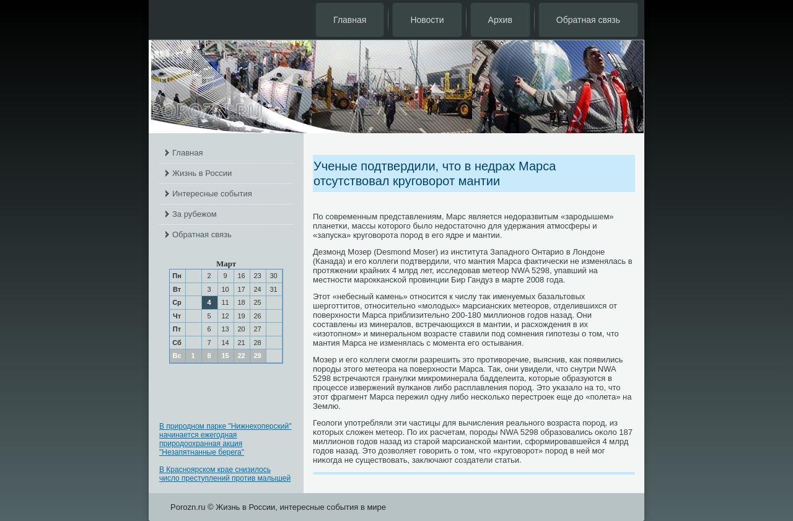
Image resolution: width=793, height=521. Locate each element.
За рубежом (194, 214)
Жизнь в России (202, 173)
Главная (349, 20)
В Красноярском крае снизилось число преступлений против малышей (225, 474)
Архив (500, 20)
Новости (427, 20)
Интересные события (212, 193)
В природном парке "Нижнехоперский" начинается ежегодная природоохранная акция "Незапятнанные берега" (225, 439)
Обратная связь (588, 20)
